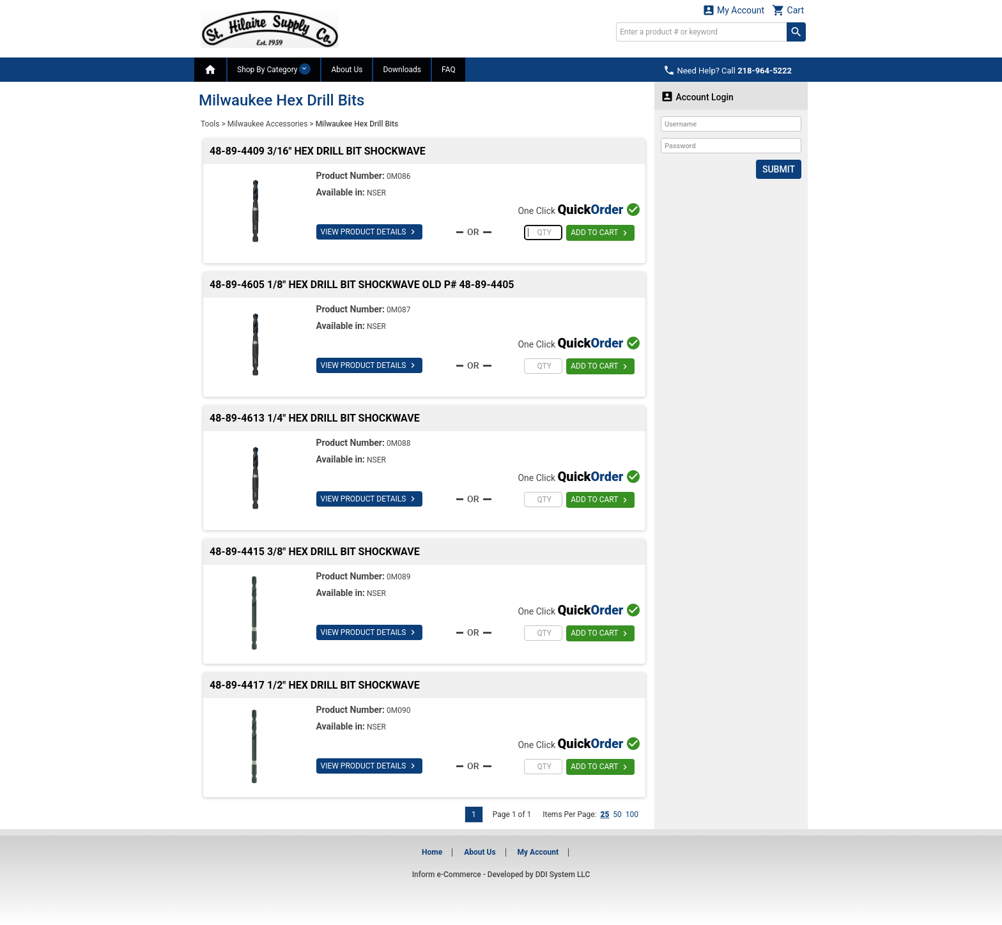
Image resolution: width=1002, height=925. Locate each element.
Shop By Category (274, 69)
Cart (788, 10)
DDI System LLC (563, 874)
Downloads (402, 69)
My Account (733, 10)
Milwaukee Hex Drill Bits (357, 123)
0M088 (398, 443)
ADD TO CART (600, 233)
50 (617, 814)
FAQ (449, 69)
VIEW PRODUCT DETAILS (370, 232)
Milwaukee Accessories (267, 123)
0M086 (398, 176)
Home (432, 852)
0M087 (398, 309)
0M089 (398, 576)
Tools (210, 123)
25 (604, 814)
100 (632, 814)
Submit (778, 169)
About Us (346, 69)
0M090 (398, 710)
